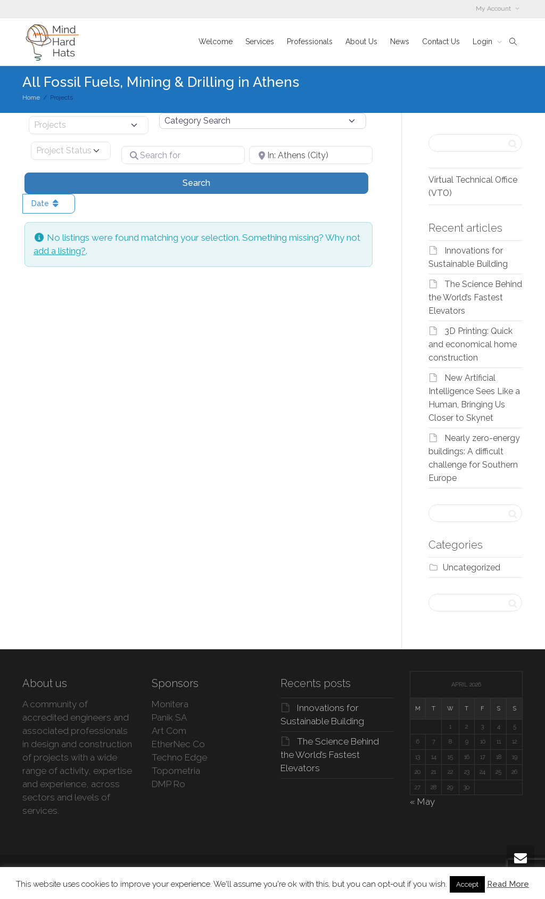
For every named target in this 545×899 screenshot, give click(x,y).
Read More (508, 884)
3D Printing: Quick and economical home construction (472, 344)
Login (483, 41)
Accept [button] (467, 884)
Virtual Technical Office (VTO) (472, 186)
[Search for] (183, 155)
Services (259, 41)
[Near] (311, 155)
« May (422, 801)
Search (210, 182)
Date (46, 203)
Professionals (310, 41)
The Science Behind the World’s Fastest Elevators (475, 297)
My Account (494, 8)
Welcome (216, 41)
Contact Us (441, 41)
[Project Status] (71, 151)
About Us (361, 41)
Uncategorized (471, 567)
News (399, 41)
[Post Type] (88, 125)
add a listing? (60, 251)
